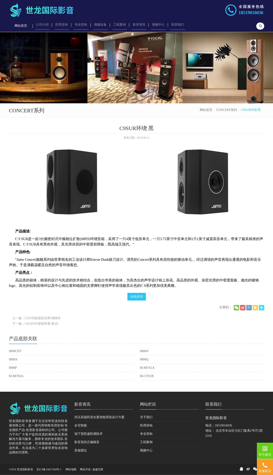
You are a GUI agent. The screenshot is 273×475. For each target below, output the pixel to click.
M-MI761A (147, 367)
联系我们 (213, 404)
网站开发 (85, 469)
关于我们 (146, 417)
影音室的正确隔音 (86, 442)
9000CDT (15, 351)
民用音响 (146, 425)
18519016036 (251, 12)
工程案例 (146, 442)
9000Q (144, 359)
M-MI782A (16, 376)
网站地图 (71, 469)
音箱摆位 (80, 450)
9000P (13, 367)
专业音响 (146, 433)
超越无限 (97, 469)
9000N (144, 351)
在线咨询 (136, 296)
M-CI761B (147, 376)
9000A (13, 359)
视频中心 (146, 450)
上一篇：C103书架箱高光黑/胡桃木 (36, 318)
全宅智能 (80, 425)
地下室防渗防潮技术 (88, 433)
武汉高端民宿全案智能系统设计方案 (99, 417)
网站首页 (206, 110)
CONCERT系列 (226, 110)
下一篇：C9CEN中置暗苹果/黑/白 (35, 323)
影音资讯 (82, 404)
